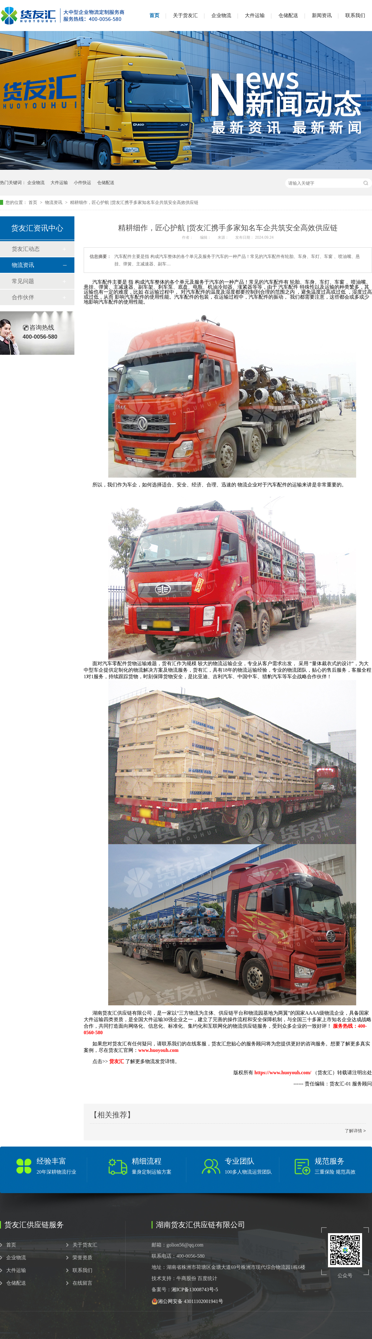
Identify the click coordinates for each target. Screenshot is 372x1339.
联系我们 (355, 15)
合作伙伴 (23, 297)
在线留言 (82, 1283)
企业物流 (221, 15)
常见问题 (23, 281)
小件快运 (82, 182)
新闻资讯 (322, 15)
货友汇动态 (26, 249)
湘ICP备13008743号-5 (194, 1289)
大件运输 (255, 15)
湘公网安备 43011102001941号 (187, 1301)
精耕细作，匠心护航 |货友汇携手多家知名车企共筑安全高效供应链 (134, 202)
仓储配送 (288, 15)
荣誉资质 (82, 1257)
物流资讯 (54, 202)
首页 (154, 15)
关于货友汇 (185, 15)
